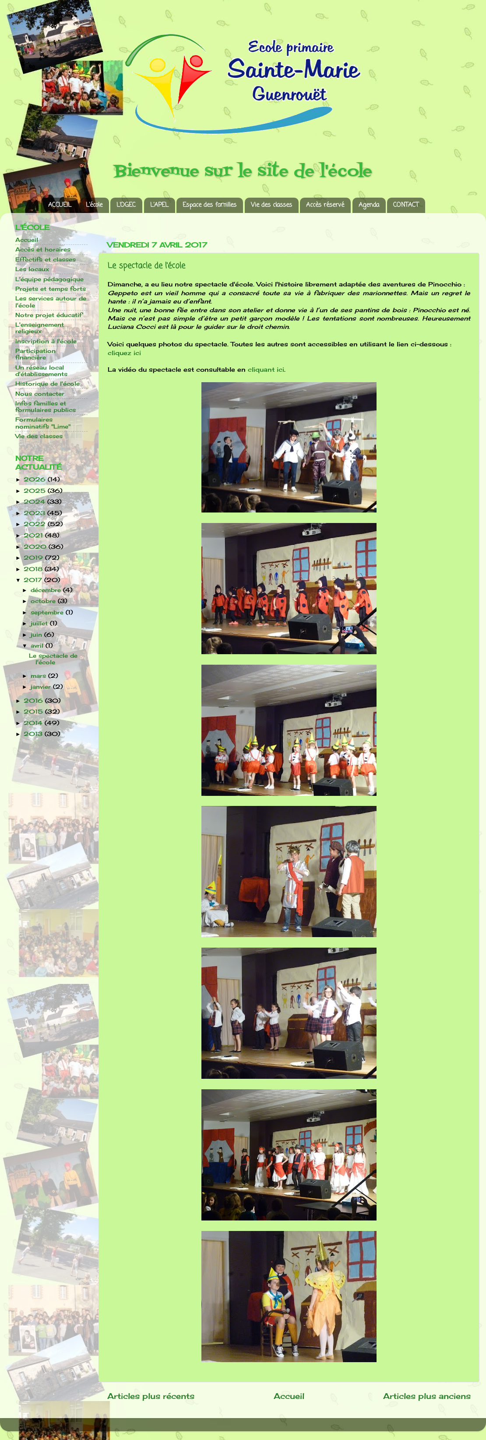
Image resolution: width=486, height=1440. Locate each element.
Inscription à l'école (46, 341)
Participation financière (35, 354)
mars (39, 676)
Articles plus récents (150, 1396)
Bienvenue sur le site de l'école (243, 172)
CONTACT (406, 205)
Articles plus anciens (427, 1396)
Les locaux (32, 269)
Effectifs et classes (45, 259)
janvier (42, 686)
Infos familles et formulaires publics (45, 406)
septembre (48, 612)
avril (38, 645)
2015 (34, 711)
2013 (34, 734)
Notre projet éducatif (48, 315)
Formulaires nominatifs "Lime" (42, 422)
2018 (34, 569)
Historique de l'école (47, 383)
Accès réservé (325, 205)
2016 (34, 700)
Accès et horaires (42, 249)
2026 (36, 479)
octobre (44, 601)
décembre (47, 590)
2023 (35, 513)
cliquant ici (266, 369)
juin (37, 634)
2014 (34, 723)
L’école (94, 205)
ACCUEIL (59, 205)
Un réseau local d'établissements (41, 370)
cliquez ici (124, 352)
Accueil (289, 1396)
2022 (36, 524)
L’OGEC (126, 205)
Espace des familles (209, 205)
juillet (40, 623)
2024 (35, 502)
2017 (34, 580)
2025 (36, 491)
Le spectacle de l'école (146, 266)
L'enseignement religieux (39, 328)
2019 (34, 557)
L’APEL (159, 205)
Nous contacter (39, 394)
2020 (36, 547)
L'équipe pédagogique (49, 279)
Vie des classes (271, 205)
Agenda (369, 205)
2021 (34, 535)
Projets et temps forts (50, 289)
